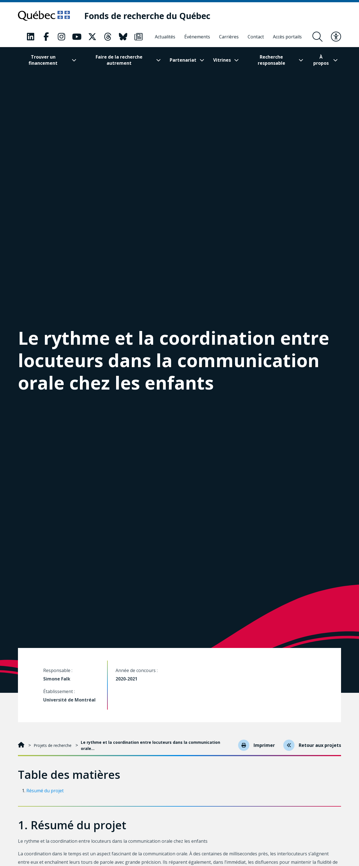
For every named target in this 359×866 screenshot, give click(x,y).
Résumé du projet (45, 791)
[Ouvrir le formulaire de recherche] (317, 37)
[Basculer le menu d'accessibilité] (336, 37)
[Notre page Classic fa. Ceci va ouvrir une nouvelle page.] (30, 36)
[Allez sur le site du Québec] (44, 16)
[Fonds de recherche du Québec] (147, 16)
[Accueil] (22, 745)
